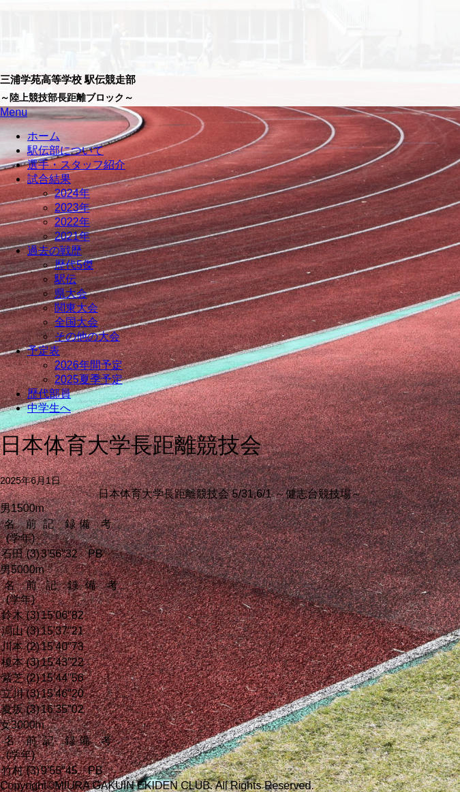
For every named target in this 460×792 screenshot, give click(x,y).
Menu (13, 112)
